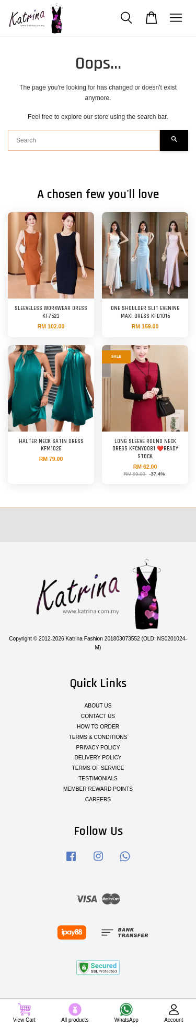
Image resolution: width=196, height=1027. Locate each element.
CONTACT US (98, 716)
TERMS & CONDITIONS (97, 737)
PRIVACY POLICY (98, 747)
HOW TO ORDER (98, 727)
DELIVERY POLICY (97, 757)
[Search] (84, 140)
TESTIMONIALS (98, 778)
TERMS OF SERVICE (98, 768)
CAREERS (98, 799)
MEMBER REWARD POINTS (98, 789)
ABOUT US (98, 706)
